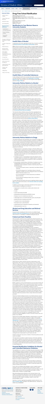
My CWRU (26, 5)
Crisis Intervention (34, 8)
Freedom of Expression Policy (6, 44)
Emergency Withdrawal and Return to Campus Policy (6, 40)
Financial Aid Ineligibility (5, 36)
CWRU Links (39, 387)
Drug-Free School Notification (5, 26)
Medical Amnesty (5, 46)
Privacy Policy (8, 393)
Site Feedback (18, 399)
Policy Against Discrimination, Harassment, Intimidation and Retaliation (6, 53)
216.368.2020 (20, 396)
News (17, 8)
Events (20, 8)
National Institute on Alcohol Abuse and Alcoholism (24, 44)
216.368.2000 (4, 392)
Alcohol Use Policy (5, 21)
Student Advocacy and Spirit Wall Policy (6, 65)
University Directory (40, 393)
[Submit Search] (42, 5)
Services (13, 8)
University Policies (26, 8)
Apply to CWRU (39, 389)
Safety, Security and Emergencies (5, 62)
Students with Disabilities (4, 68)
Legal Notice (3, 393)
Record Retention (5, 59)
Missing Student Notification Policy (5, 49)
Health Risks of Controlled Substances (7, 30)
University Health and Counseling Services (21, 213)
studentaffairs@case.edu (21, 398)
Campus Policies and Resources (5, 19)
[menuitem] (3, 8)
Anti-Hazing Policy (5, 23)
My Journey (30, 5)
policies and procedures (33, 118)
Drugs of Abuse (20, 80)
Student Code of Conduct (5, 16)
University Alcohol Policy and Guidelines (23, 110)
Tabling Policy (4, 70)
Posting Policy (4, 57)
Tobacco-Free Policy (5, 72)
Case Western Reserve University (8, 389)
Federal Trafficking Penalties (6, 33)
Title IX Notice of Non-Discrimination (7, 394)
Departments (8, 8)
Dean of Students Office (17, 381)
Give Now (38, 390)
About (3, 8)
